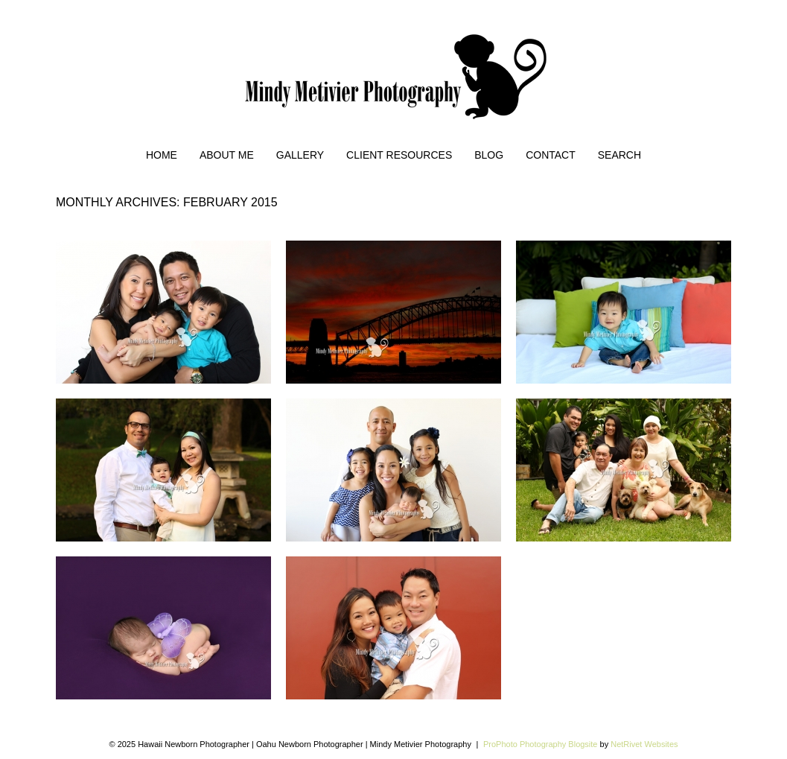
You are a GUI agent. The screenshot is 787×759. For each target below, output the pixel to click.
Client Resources (399, 155)
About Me (227, 155)
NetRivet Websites (644, 744)
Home (161, 155)
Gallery (300, 155)
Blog (488, 155)
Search (619, 155)
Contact (551, 155)
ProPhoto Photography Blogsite (540, 744)
